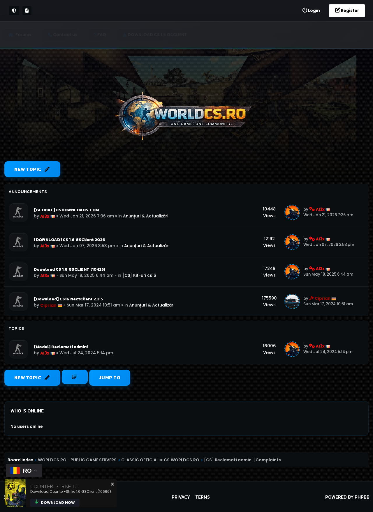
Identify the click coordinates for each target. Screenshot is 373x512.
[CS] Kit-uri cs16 (139, 275)
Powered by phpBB (347, 496)
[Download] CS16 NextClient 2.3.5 (68, 299)
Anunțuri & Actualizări (145, 216)
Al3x (44, 216)
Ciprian (48, 305)
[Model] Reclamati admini (61, 346)
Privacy (181, 496)
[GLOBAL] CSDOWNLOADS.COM (66, 210)
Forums (25, 35)
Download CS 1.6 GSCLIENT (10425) (69, 269)
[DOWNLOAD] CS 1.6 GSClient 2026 (69, 239)
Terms (202, 496)
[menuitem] (311, 11)
